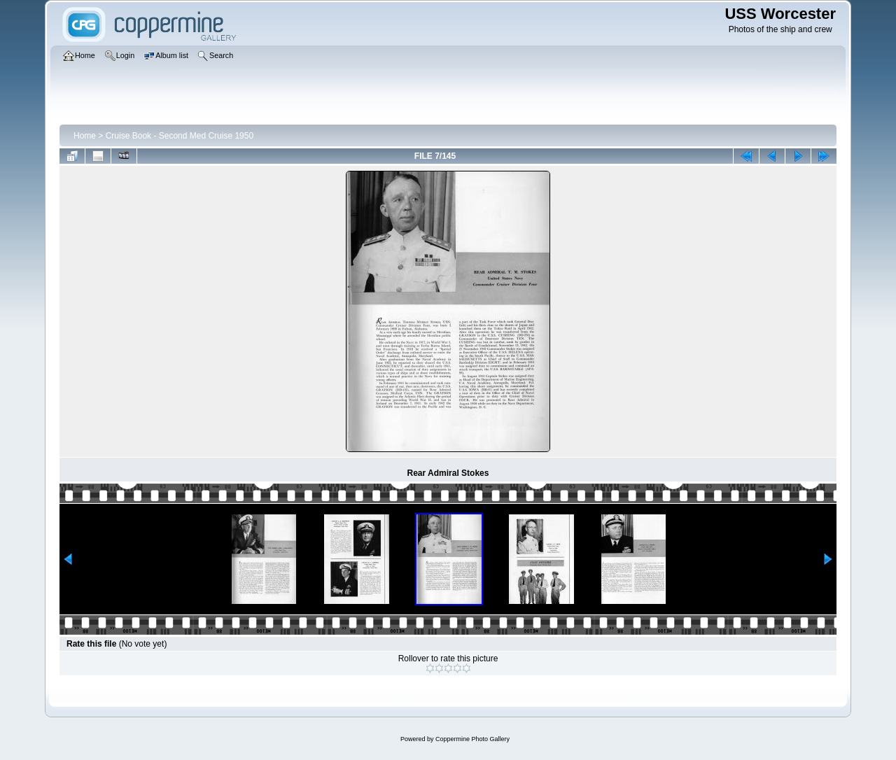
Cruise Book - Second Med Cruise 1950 (179, 136)
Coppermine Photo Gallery (472, 739)
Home (85, 136)
